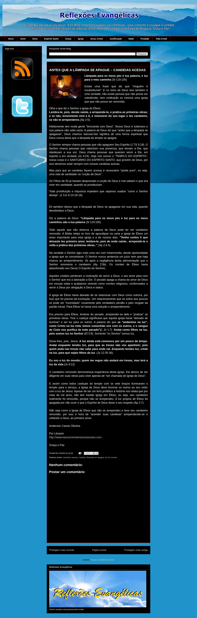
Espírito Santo (51, 39)
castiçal (82, 457)
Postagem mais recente (61, 550)
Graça (68, 39)
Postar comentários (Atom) (102, 560)
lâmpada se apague (95, 457)
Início (11, 39)
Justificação (115, 39)
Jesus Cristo (96, 39)
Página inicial (99, 550)
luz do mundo (111, 457)
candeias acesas (70, 457)
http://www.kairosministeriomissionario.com (75, 437)
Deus (35, 39)
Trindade (144, 39)
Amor (23, 39)
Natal (131, 39)
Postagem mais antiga (136, 550)
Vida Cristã (161, 39)
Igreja (81, 39)
